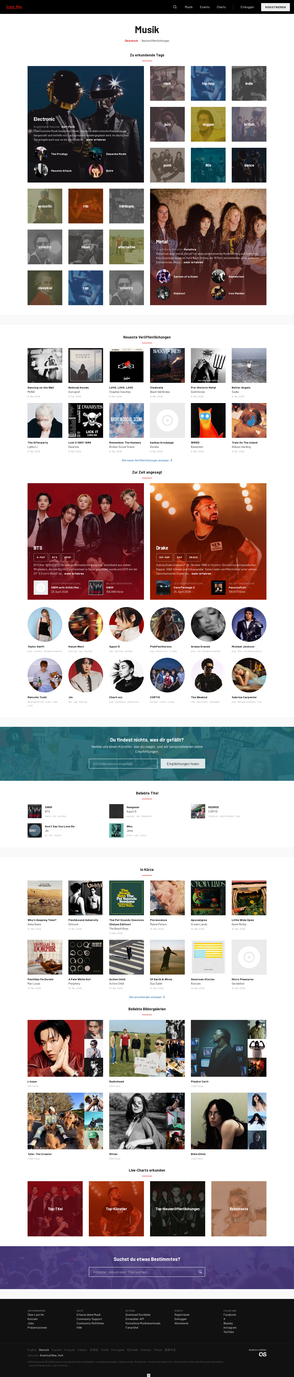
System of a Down (186, 276)
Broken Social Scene (121, 446)
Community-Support (89, 1319)
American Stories (203, 979)
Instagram (230, 1327)
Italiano (82, 1349)
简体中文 (170, 1349)
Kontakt (33, 1319)
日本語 (94, 1349)
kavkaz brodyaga (162, 442)
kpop (67, 557)
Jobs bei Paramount (40, 1365)
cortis (162, 701)
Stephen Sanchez (120, 391)
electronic (162, 651)
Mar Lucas (34, 983)
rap (179, 557)
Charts (221, 7)
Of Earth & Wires (161, 979)
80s (240, 651)
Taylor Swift (36, 646)
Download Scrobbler (138, 1314)
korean (129, 651)
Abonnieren (181, 1323)
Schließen (148, 1375)
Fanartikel (132, 1327)
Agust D (114, 646)
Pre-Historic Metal (203, 387)
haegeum (146, 816)
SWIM (109, 587)
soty (136, 835)
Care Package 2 (184, 587)
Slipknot (179, 293)
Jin (70, 697)
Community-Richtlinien (90, 1323)
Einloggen (247, 7)
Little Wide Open (243, 920)
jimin (129, 835)
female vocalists (53, 651)
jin (46, 835)
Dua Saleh (156, 983)
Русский (132, 1349)
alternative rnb (36, 701)
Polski (105, 1349)
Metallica (190, 249)
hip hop (88, 651)
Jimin (130, 830)
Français (69, 1349)
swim (48, 816)
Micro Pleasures (243, 979)
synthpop (120, 701)
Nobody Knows (78, 387)
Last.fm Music (60, 1365)
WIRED (195, 442)
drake (193, 557)
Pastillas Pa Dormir (41, 979)
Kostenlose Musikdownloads (143, 1323)
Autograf (74, 391)
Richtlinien (141, 1361)
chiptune (213, 816)
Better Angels (241, 387)
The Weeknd (199, 697)
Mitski (113, 1154)
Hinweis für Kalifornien (160, 1361)
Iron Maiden (236, 293)
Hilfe (79, 1327)
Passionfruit (237, 587)
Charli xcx (115, 697)
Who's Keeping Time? (42, 920)
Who (130, 826)
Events (205, 7)
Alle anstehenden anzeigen (145, 997)
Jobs (31, 1323)
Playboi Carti (199, 1081)
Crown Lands (199, 924)
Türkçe (158, 1349)
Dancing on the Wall (41, 387)
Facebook (230, 1314)
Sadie (235, 391)
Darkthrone (198, 391)
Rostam (196, 983)
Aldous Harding (241, 446)
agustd (130, 816)
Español (57, 1349)
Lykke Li (33, 446)
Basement (197, 446)
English (32, 1349)
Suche (175, 7)
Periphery (74, 983)
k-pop (41, 557)
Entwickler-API (135, 1319)
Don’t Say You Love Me (60, 826)
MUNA (31, 391)
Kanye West (76, 646)
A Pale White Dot (79, 979)
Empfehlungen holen (183, 763)
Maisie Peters (158, 924)
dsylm (58, 835)
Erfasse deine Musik (89, 1314)
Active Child (117, 979)
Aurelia (154, 446)
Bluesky (228, 1323)
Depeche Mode (116, 154)
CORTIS (155, 697)
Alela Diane (34, 924)
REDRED (213, 807)
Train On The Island (244, 442)
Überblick (131, 40)
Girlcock (73, 924)
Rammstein (236, 276)
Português (117, 1349)
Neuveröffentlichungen (155, 40)
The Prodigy (59, 154)
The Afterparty (38, 442)
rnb (199, 651)
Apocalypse (199, 920)
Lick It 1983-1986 (79, 442)
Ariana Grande (200, 646)
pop (30, 651)
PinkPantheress (161, 646)
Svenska (145, 1349)
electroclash (227, 816)
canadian (215, 701)
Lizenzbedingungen (107, 1361)
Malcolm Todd (37, 697)
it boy (143, 835)
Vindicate (156, 387)
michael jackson (253, 651)
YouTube (229, 1331)
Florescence (158, 920)
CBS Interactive (36, 1361)
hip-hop (164, 557)
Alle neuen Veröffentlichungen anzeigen (145, 460)
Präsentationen (37, 1327)
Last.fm (19, 7)
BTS (47, 811)
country (37, 651)
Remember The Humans (125, 442)
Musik (189, 7)
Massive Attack (61, 170)
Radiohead (116, 1081)
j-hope (32, 1081)
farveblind (238, 983)
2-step (173, 651)
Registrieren (275, 7)
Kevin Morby (239, 924)
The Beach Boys (118, 928)
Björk (109, 170)
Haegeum (133, 807)
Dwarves (73, 446)
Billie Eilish (198, 1154)
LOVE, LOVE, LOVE (121, 387)
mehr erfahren (96, 139)
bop (238, 816)
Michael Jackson (243, 646)
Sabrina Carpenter (244, 697)
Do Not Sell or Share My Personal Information (198, 1361)
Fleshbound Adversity (83, 920)
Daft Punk (68, 126)
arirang (62, 816)
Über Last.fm (36, 1314)
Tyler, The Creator (40, 1154)
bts (54, 557)
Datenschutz (126, 1361)
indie (48, 701)
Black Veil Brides (160, 391)
